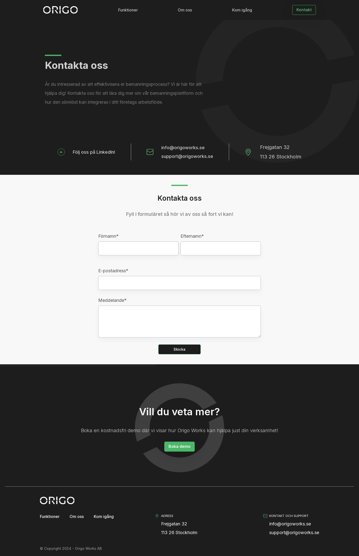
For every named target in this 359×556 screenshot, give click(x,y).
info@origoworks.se (183, 147)
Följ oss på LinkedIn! (94, 152)
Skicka (179, 349)
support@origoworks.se (187, 156)
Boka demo (179, 446)
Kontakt (304, 9)
